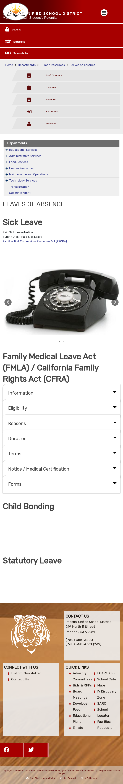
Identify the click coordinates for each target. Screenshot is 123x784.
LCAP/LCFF (106, 673)
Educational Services (23, 149)
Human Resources (53, 65)
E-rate (78, 728)
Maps (101, 685)
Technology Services (23, 180)
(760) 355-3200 (79, 640)
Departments (27, 65)
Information (20, 393)
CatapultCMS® (105, 770)
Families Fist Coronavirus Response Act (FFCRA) (35, 241)
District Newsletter (26, 673)
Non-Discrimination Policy (40, 778)
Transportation (19, 186)
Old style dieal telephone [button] (59, 341)
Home (9, 65)
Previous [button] (8, 302)
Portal (16, 30)
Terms (14, 453)
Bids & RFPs (82, 685)
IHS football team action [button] (64, 341)
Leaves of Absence (82, 65)
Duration (17, 438)
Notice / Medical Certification (38, 469)
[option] (61, 302)
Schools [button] (19, 41)
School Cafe (106, 679)
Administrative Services (25, 156)
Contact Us (20, 679)
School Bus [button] (69, 341)
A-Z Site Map (89, 778)
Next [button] (115, 302)
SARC (101, 703)
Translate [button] (20, 53)
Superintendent (20, 193)
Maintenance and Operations (28, 174)
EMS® (117, 770)
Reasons (17, 423)
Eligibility (17, 408)
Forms (15, 484)
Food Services (18, 162)
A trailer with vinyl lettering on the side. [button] (53, 341)
